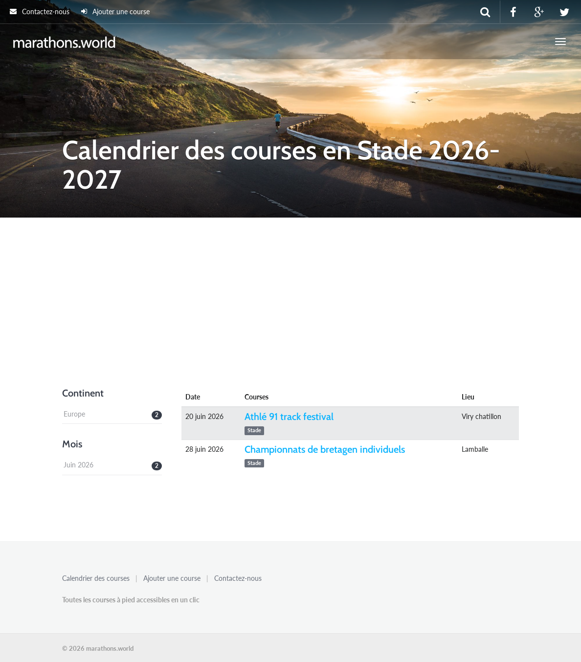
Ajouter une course (115, 11)
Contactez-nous (39, 11)
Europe (74, 414)
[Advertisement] (290, 307)
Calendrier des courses (96, 578)
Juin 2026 (78, 465)
